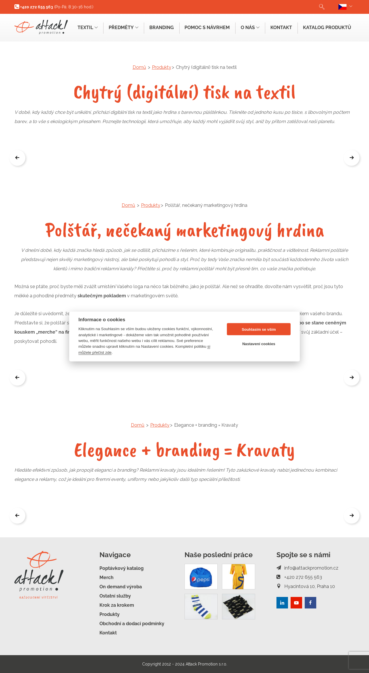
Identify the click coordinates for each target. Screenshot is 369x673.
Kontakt (281, 27)
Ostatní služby (115, 596)
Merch (106, 577)
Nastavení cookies (258, 343)
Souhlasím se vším (259, 329)
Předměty (123, 27)
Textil (87, 27)
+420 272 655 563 (299, 577)
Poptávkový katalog (121, 568)
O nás (250, 27)
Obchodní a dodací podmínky (131, 623)
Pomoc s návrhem (207, 27)
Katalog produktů (327, 27)
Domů (139, 67)
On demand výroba (120, 586)
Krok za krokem (116, 605)
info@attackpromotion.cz (307, 568)
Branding (161, 27)
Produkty (161, 67)
